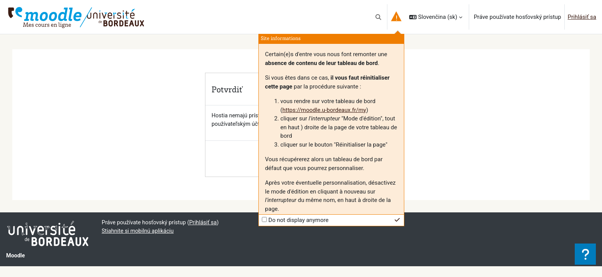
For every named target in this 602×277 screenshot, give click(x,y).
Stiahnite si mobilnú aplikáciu (139, 232)
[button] (379, 17)
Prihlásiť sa (582, 16)
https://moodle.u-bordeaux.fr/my (324, 110)
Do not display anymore (298, 220)
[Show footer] (585, 254)
